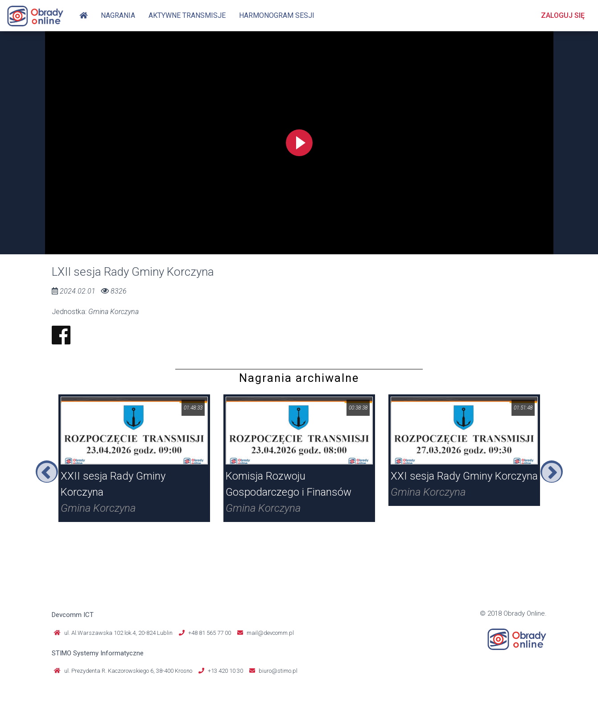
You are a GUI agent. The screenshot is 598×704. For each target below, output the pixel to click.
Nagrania (118, 15)
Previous (47, 471)
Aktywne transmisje (187, 15)
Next (551, 471)
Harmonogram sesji (276, 15)
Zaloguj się (563, 15)
